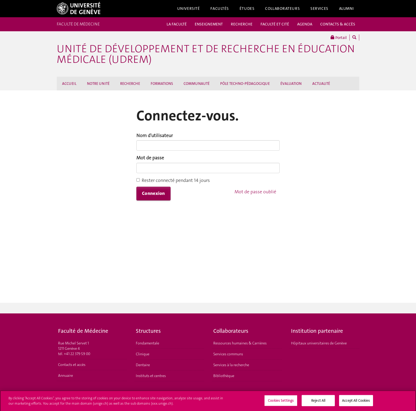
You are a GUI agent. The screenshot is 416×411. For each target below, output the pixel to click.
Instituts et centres (151, 375)
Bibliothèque (223, 375)
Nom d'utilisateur (154, 135)
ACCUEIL (69, 83)
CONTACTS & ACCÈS (337, 24)
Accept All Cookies (356, 402)
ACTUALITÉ (321, 83)
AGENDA (304, 24)
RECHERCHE (242, 24)
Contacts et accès (71, 364)
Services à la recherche (231, 364)
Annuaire (65, 375)
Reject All (318, 402)
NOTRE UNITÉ (98, 83)
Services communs (228, 354)
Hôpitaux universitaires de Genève (319, 343)
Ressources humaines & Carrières (240, 343)
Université (188, 8)
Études (247, 8)
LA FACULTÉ (177, 24)
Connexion (153, 193)
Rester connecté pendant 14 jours (173, 180)
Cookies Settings (281, 402)
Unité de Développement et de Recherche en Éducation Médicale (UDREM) (206, 54)
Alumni (346, 8)
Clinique (142, 354)
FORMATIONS (162, 83)
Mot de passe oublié (255, 192)
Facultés (219, 8)
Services (319, 8)
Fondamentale (147, 343)
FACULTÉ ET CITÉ (275, 24)
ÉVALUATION (291, 83)
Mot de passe (150, 158)
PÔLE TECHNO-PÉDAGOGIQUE (245, 83)
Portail (339, 37)
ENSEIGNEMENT (209, 24)
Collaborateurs (282, 8)
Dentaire (143, 364)
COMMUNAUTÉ (197, 83)
